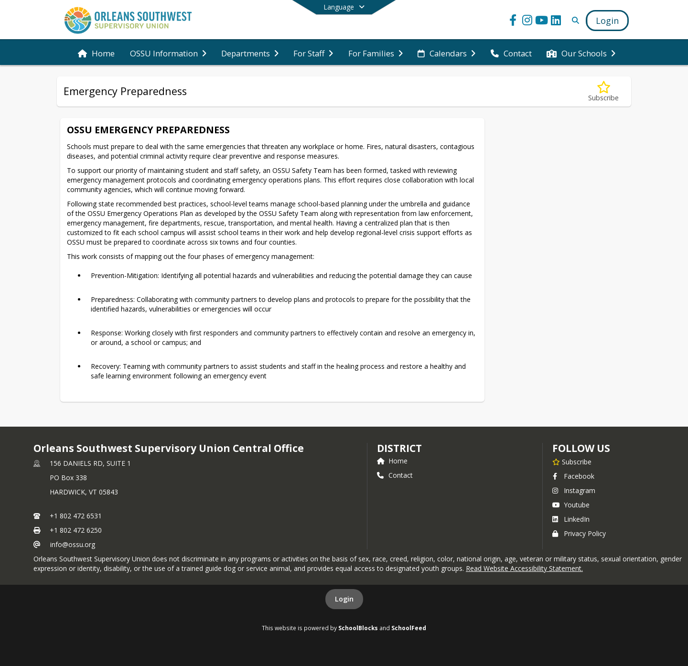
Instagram (573, 490)
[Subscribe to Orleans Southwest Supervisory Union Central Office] (571, 461)
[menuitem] (96, 52)
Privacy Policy (579, 533)
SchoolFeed (408, 628)
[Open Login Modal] (607, 20)
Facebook (573, 476)
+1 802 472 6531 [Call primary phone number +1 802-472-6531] (76, 515)
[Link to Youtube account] (542, 21)
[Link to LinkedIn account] (556, 21)
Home (392, 460)
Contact (395, 475)
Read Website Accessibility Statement (523, 568)
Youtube (571, 504)
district (399, 448)
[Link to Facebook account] (513, 21)
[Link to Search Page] (573, 20)
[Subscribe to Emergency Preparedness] (603, 91)
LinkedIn (571, 519)
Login (344, 598)
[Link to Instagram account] (527, 21)
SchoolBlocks (358, 628)
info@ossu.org (72, 544)
